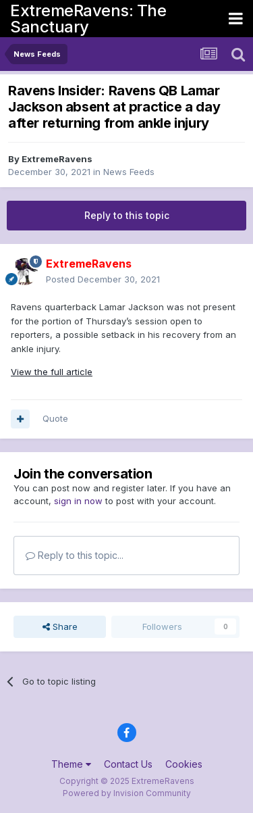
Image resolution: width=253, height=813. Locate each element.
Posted (103, 279)
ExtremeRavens (57, 158)
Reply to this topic (126, 215)
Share (60, 626)
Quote (55, 418)
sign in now (78, 500)
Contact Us (128, 764)
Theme (71, 764)
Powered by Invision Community (127, 793)
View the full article (51, 371)
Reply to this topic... (74, 555)
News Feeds (128, 171)
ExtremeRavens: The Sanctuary (88, 18)
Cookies (183, 764)
